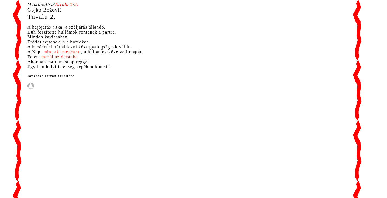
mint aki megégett (62, 52)
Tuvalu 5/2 (66, 4)
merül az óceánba (59, 56)
